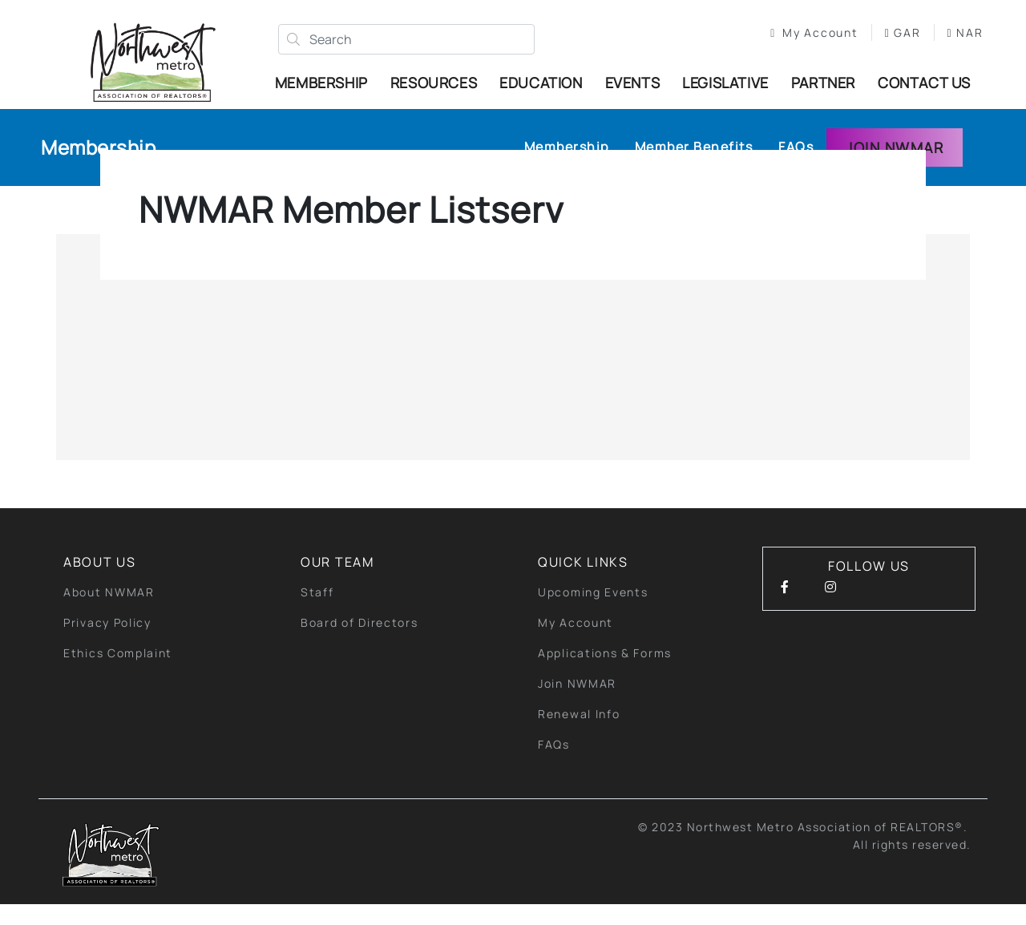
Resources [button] (437, 84)
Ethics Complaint (117, 673)
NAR (781, 51)
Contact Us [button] (916, 93)
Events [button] (636, 84)
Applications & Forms (605, 673)
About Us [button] (99, 583)
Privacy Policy (107, 643)
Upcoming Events (593, 612)
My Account (806, 34)
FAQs (796, 168)
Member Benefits (694, 168)
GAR (895, 34)
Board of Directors (359, 643)
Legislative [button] (729, 84)
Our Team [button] (337, 583)
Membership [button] (325, 84)
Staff (317, 612)
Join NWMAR (894, 168)
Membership (98, 169)
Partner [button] (827, 84)
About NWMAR (109, 612)
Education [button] (544, 84)
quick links (583, 583)
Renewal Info (579, 734)
